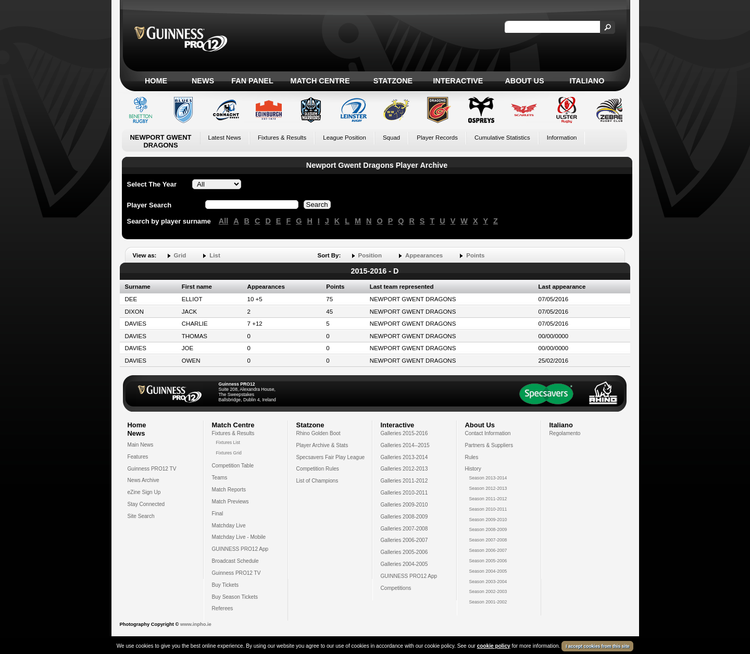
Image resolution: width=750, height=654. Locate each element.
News (203, 81)
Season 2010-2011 (488, 509)
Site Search (141, 516)
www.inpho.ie (195, 624)
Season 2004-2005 (488, 571)
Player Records (437, 137)
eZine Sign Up (144, 492)
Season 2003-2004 (488, 581)
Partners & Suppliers (489, 445)
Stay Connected (146, 504)
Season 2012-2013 (488, 488)
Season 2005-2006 (488, 560)
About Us (524, 81)
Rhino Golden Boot (318, 433)
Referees (222, 608)
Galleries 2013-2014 (404, 457)
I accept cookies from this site (597, 646)
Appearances (424, 255)
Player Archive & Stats (322, 445)
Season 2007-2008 (488, 539)
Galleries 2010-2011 (404, 493)
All (223, 221)
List (214, 255)
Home (156, 81)
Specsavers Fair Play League (330, 457)
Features (138, 457)
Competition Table (233, 465)
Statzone (393, 81)
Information (562, 137)
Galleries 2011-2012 (404, 481)
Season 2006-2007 (488, 550)
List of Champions (317, 481)
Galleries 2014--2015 (405, 445)
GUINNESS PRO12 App (240, 549)
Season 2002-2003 (488, 591)
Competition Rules (317, 469)
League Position (344, 137)
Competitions (396, 588)
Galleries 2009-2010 (404, 505)
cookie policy (493, 646)
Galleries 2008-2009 (404, 517)
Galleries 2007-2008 (404, 529)
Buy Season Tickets (235, 597)
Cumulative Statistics (502, 137)
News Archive (143, 480)
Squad (391, 137)
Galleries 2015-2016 (404, 433)
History (473, 469)
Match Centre (319, 81)
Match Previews (230, 501)
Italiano (587, 81)
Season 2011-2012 (488, 498)
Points (475, 255)
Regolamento (565, 433)
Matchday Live (229, 525)
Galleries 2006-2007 (404, 540)
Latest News (224, 137)
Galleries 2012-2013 (404, 469)
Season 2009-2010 (488, 519)
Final (217, 513)
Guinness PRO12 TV (152, 469)
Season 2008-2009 (488, 529)
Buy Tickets (225, 585)
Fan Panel (252, 81)
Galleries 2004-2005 (404, 564)
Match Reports (229, 489)
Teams (220, 477)
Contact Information (488, 433)
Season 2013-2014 (488, 477)
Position (370, 255)
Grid (180, 255)
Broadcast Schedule (235, 561)
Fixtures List (228, 442)
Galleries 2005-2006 (404, 552)
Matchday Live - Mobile (239, 537)
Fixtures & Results (282, 137)
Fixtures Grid (229, 452)
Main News (141, 445)
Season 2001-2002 (488, 601)
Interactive (458, 81)
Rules (472, 457)
